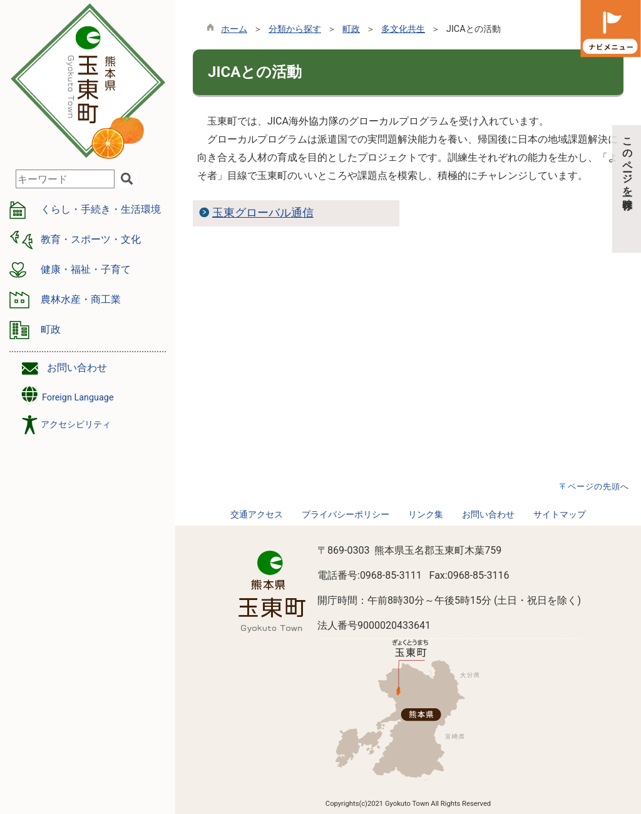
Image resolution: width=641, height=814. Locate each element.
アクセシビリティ (76, 424)
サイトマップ (559, 514)
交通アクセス (256, 514)
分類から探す (295, 29)
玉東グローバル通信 (263, 212)
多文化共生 (403, 29)
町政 (351, 29)
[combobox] (65, 179)
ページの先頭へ (598, 486)
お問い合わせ (77, 368)
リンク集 (425, 514)
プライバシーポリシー (345, 514)
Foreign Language (66, 394)
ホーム (234, 29)
